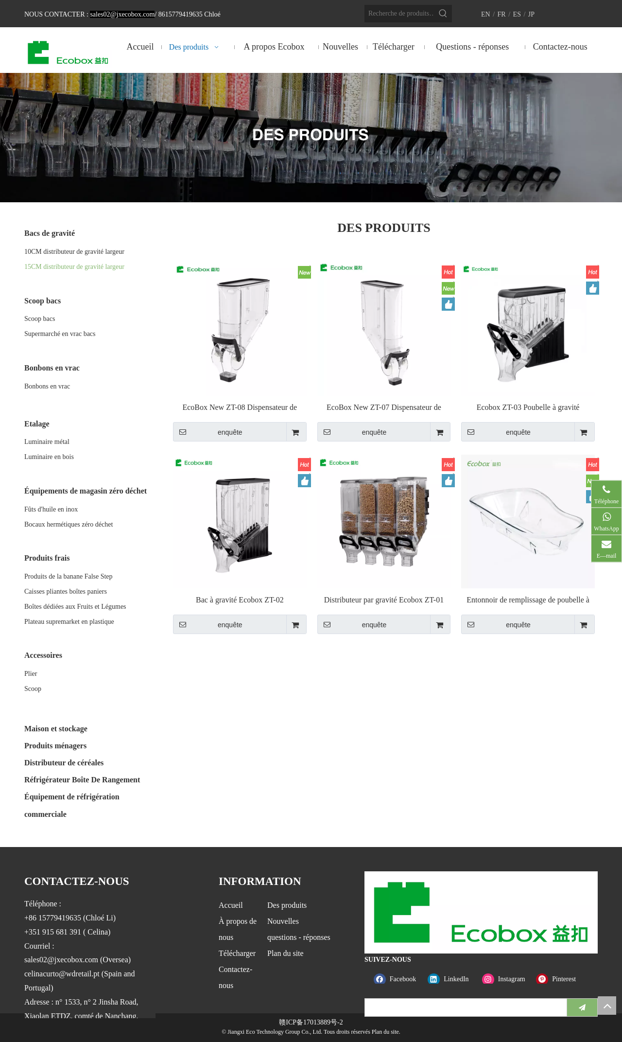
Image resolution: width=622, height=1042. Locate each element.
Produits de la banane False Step (68, 576)
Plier (30, 673)
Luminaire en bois (49, 456)
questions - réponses (298, 937)
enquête (207, 432)
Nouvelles (283, 921)
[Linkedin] (453, 979)
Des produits (287, 905)
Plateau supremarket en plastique (69, 621)
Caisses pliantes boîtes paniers (65, 591)
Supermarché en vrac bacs (60, 333)
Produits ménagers (55, 746)
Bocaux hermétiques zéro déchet (68, 524)
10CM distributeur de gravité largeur (74, 251)
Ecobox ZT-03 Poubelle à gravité (528, 407)
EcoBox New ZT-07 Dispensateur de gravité (384, 407)
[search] (463, 1007)
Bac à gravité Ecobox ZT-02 (240, 600)
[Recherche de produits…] (399, 13)
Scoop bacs (39, 318)
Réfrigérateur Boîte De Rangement (82, 780)
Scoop (32, 688)
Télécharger (237, 953)
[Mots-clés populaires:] (443, 13)
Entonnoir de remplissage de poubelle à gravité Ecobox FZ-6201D (527, 600)
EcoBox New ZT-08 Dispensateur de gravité (239, 407)
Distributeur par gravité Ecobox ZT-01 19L (384, 600)
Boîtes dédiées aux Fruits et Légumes (75, 606)
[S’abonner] (582, 1007)
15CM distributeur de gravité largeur (74, 266)
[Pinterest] (561, 979)
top (607, 1005)
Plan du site (285, 953)
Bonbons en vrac (47, 386)
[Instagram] (507, 979)
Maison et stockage (55, 728)
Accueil (231, 905)
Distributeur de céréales (64, 763)
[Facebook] (399, 979)
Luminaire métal (46, 441)
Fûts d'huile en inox (51, 509)
